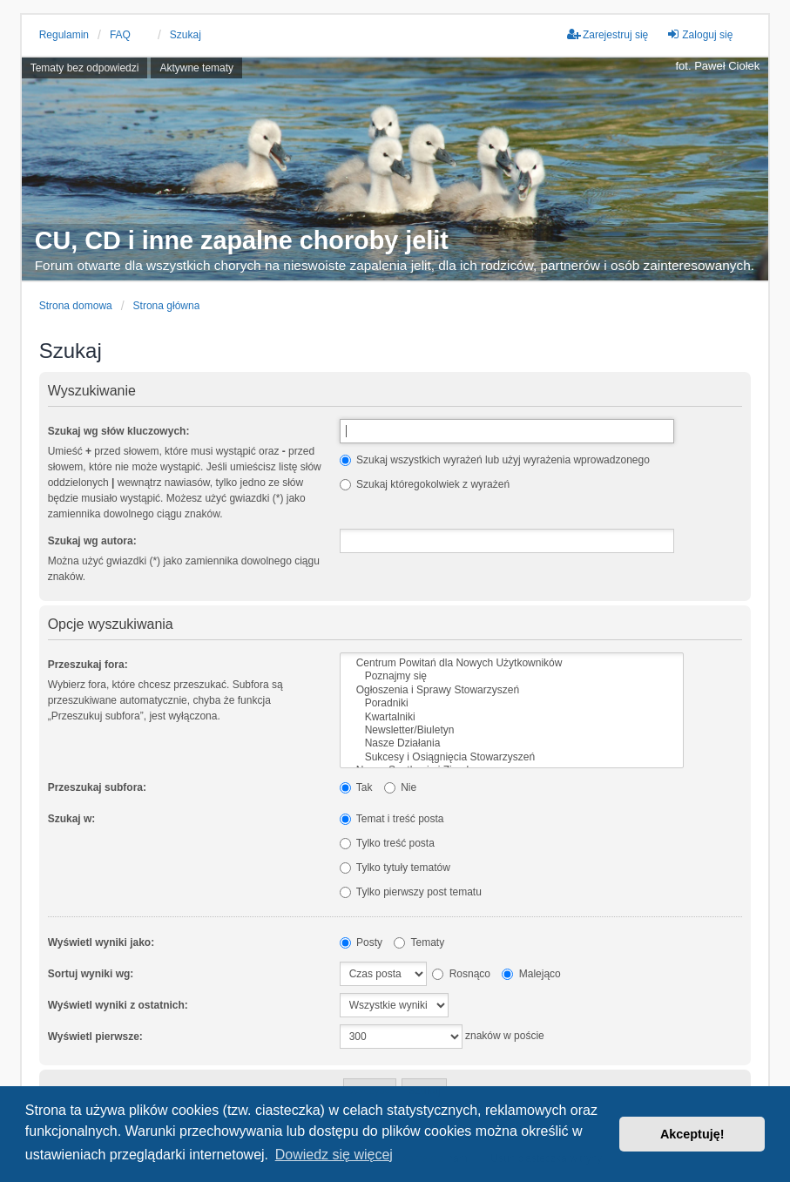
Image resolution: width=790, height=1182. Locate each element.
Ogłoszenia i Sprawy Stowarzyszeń (512, 690)
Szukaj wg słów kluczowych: (119, 431)
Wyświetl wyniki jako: (101, 942)
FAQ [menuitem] (120, 35)
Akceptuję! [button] (692, 1134)
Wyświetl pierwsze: (95, 1036)
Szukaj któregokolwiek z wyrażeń (425, 484)
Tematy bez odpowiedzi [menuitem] (84, 68)
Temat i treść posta (392, 819)
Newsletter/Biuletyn (512, 730)
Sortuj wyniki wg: (91, 974)
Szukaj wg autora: (92, 541)
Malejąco (531, 974)
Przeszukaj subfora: (97, 787)
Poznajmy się (512, 676)
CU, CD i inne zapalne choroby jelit (242, 240)
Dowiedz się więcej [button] (334, 1154)
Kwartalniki (512, 717)
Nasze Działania (512, 743)
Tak (356, 787)
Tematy (419, 942)
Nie (400, 787)
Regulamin (64, 35)
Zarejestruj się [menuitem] (607, 34)
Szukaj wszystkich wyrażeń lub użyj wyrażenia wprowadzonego (495, 460)
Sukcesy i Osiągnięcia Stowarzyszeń (512, 757)
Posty (361, 942)
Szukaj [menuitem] (185, 35)
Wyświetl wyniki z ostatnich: (118, 1005)
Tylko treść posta (387, 843)
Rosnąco (461, 974)
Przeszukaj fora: (88, 665)
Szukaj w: (72, 819)
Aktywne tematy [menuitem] (196, 68)
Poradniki (512, 703)
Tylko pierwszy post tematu (411, 892)
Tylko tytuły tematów (395, 867)
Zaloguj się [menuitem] (699, 34)
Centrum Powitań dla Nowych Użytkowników (512, 663)
